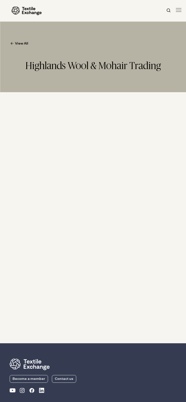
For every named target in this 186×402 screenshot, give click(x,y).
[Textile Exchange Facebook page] (32, 391)
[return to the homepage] (30, 364)
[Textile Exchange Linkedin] (41, 391)
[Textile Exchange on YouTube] (12, 391)
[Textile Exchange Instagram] (22, 391)
